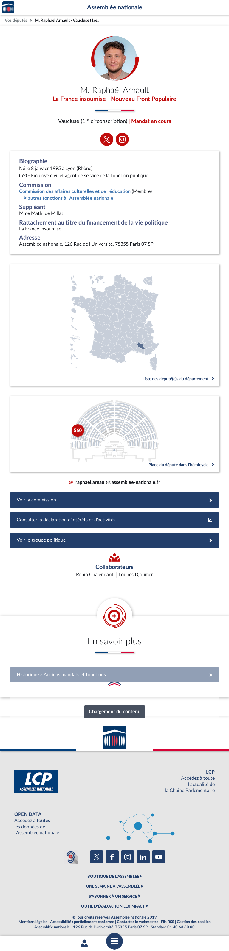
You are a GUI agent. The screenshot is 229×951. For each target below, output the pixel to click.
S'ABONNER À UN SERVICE (113, 896)
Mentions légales (32, 922)
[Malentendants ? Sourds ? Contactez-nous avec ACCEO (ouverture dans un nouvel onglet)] (71, 857)
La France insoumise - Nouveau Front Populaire (114, 99)
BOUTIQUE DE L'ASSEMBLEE (113, 876)
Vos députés (16, 20)
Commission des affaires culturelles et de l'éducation (75, 191)
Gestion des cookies (194, 922)
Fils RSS (167, 922)
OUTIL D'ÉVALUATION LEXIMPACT (113, 906)
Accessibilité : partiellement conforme (82, 922)
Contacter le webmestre (137, 922)
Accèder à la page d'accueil (8, 7)
